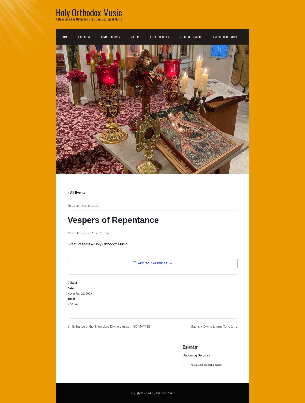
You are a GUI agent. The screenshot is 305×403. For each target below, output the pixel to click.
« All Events (76, 192)
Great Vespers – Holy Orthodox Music (97, 244)
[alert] (212, 365)
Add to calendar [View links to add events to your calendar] (153, 263)
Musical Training (191, 37)
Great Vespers (159, 37)
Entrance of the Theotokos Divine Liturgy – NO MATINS (110, 326)
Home (64, 37)
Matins (135, 37)
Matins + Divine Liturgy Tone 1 (212, 326)
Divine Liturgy (110, 37)
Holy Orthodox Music (89, 12)
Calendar (84, 37)
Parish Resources (225, 37)
